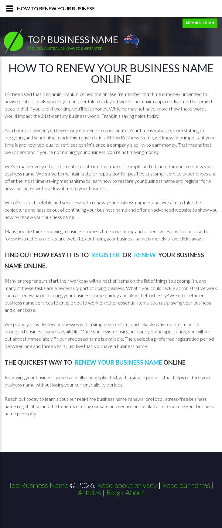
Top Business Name (72, 39)
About (135, 492)
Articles (89, 492)
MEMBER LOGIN (200, 23)
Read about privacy (127, 485)
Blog (113, 492)
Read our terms (186, 485)
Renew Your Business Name (118, 362)
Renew (145, 254)
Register (106, 254)
